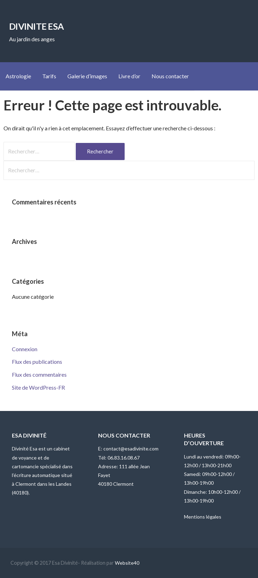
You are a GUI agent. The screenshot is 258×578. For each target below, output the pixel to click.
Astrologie (18, 76)
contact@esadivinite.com (131, 448)
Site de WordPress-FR (38, 387)
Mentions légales (202, 517)
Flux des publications (37, 361)
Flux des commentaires (39, 374)
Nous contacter (170, 76)
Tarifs (49, 76)
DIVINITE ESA (36, 26)
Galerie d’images (87, 76)
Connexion (24, 349)
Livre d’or (129, 76)
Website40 (127, 563)
